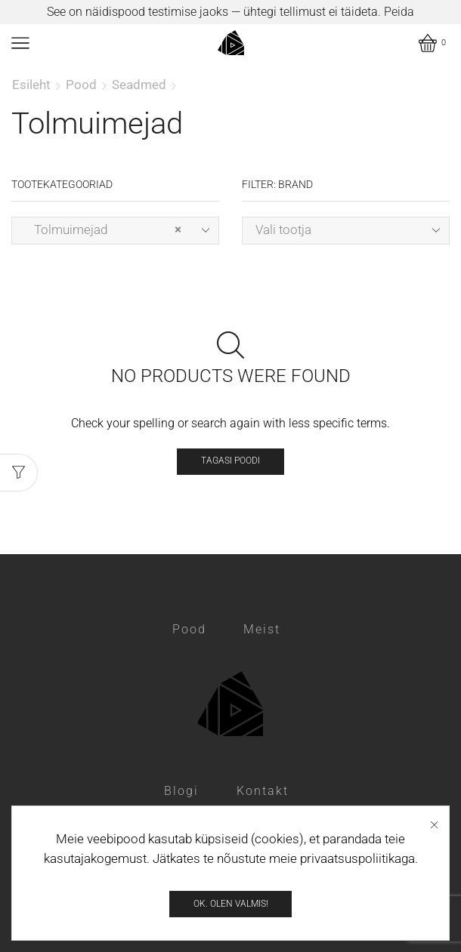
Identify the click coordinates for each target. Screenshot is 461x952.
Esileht (31, 84)
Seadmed (139, 84)
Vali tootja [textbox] (283, 229)
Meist (261, 629)
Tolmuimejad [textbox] (103, 229)
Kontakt (263, 791)
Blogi (181, 791)
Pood (81, 84)
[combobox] (115, 231)
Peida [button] (399, 12)
